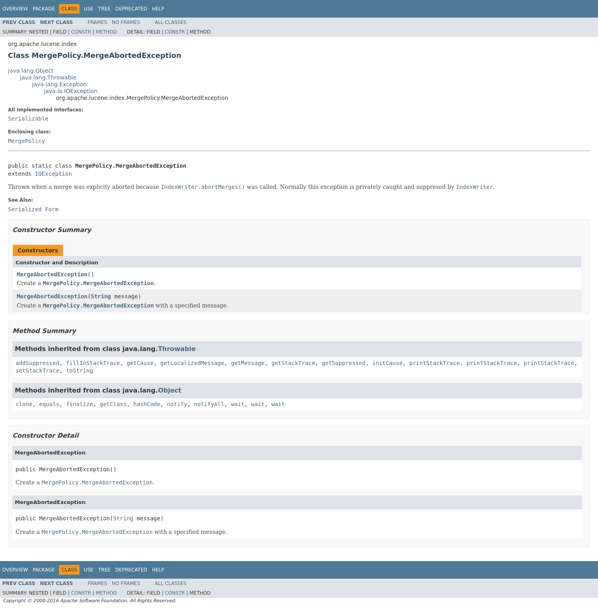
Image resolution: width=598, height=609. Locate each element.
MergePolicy (26, 141)
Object (170, 390)
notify (177, 404)
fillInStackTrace (93, 363)
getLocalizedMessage (192, 363)
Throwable (177, 349)
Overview (15, 9)
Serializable (28, 118)
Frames (97, 22)
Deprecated (131, 9)
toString (79, 370)
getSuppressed (344, 363)
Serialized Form (33, 209)
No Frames (126, 22)
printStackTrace (434, 363)
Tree (104, 9)
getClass (113, 404)
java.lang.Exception (59, 84)
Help (158, 9)
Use (88, 9)
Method (106, 32)
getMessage (247, 363)
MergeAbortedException (52, 274)
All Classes (170, 22)
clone (24, 404)
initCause (387, 363)
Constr (81, 32)
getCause (140, 363)
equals (49, 404)
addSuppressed (37, 363)
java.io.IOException (71, 91)
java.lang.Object (30, 70)
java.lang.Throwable (48, 77)
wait (238, 404)
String (101, 296)
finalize (79, 404)
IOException (53, 174)
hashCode (146, 404)
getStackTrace (293, 363)
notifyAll (209, 404)
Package (44, 9)
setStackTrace (37, 370)
